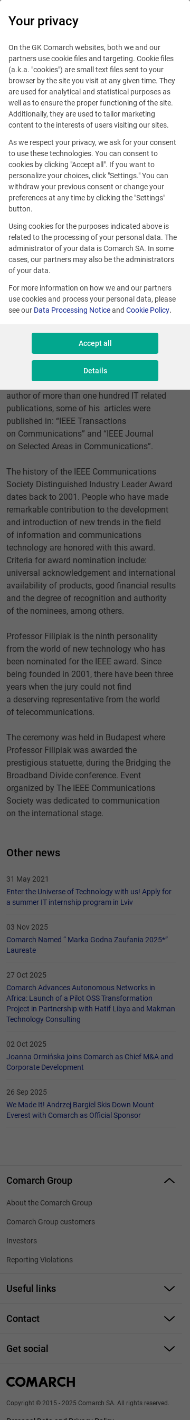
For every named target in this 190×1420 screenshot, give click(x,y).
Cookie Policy (147, 310)
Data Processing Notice (72, 310)
